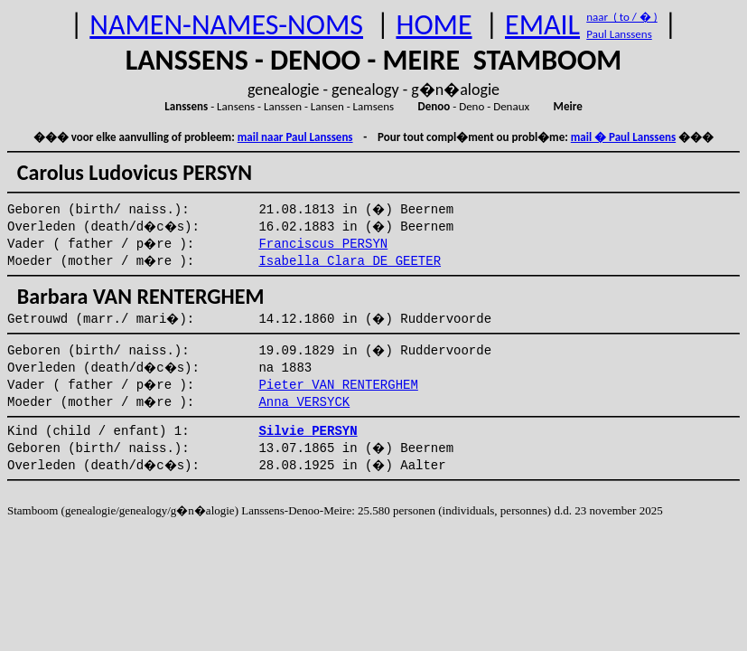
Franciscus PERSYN (323, 244)
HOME (434, 24)
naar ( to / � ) (621, 17)
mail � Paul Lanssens (623, 137)
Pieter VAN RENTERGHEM (337, 385)
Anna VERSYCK (304, 402)
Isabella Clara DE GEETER (349, 261)
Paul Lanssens (619, 34)
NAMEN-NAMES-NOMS (226, 24)
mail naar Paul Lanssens (295, 137)
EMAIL (542, 24)
